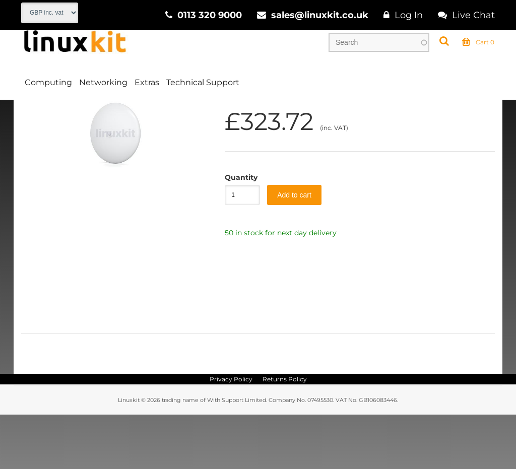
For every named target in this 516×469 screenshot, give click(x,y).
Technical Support (202, 82)
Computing (48, 82)
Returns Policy (285, 433)
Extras (147, 82)
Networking (103, 82)
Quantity (237, 231)
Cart (478, 42)
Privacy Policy (231, 433)
